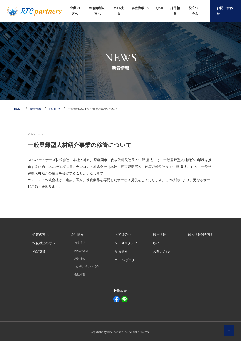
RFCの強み (81, 250)
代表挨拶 (79, 242)
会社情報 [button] (137, 8)
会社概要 (79, 273)
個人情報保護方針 (201, 234)
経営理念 (79, 258)
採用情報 (175, 10)
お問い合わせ (162, 251)
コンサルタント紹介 (86, 265)
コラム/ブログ (125, 259)
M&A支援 (119, 10)
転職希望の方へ (97, 10)
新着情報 (121, 251)
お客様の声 (123, 234)
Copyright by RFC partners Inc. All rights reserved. (120, 331)
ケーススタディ (126, 243)
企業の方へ (75, 10)
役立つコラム (195, 10)
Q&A (159, 8)
